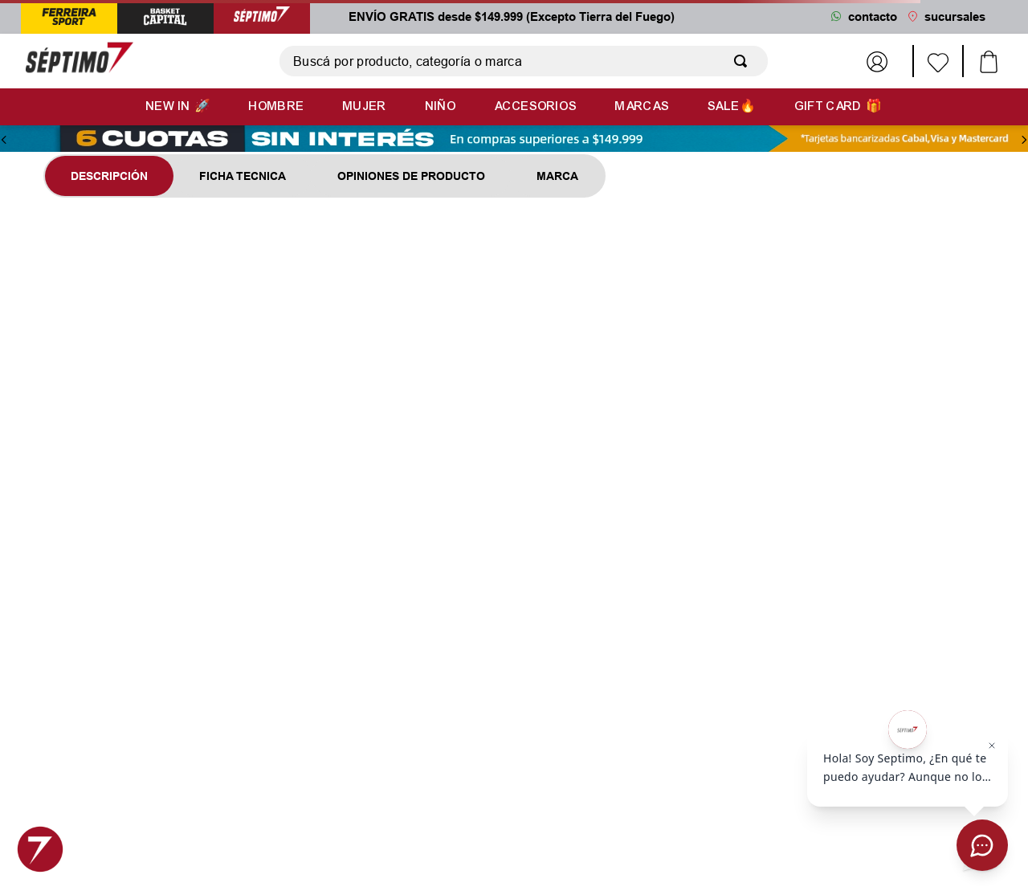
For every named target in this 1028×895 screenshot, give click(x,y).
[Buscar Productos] (743, 61)
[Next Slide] (1024, 140)
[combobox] (523, 61)
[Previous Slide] (4, 140)
